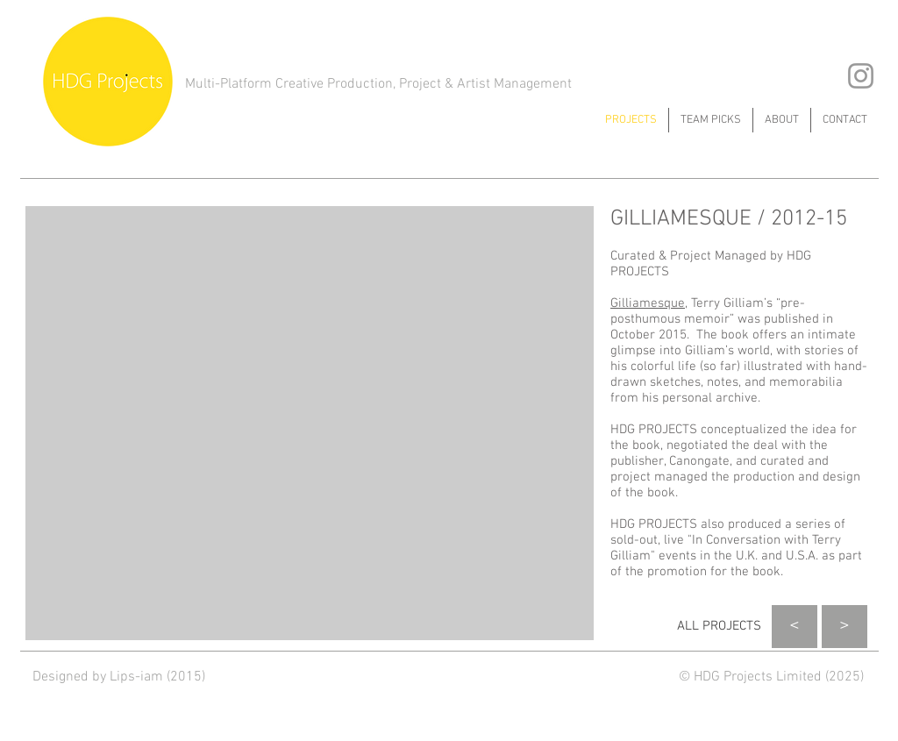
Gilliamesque (647, 303)
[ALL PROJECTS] (719, 626)
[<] (794, 626)
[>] (844, 626)
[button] (309, 423)
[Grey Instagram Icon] (861, 76)
